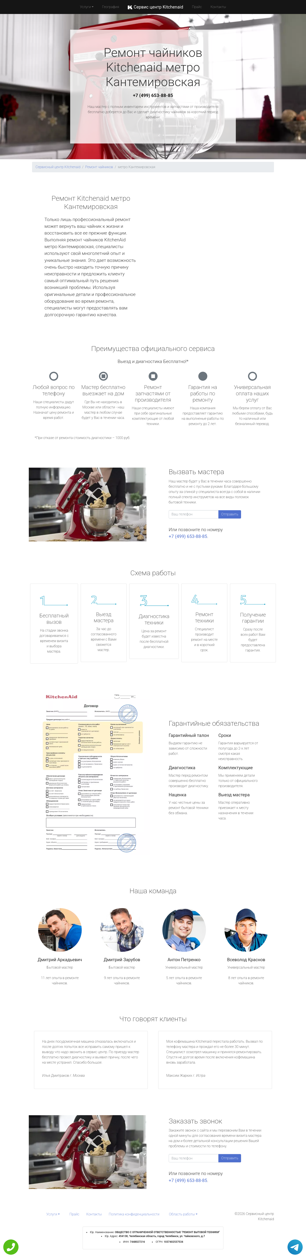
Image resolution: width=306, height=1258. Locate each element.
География (110, 7)
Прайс (197, 7)
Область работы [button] (182, 1214)
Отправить (229, 514)
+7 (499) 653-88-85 (153, 95)
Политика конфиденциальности (134, 1214)
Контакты (218, 7)
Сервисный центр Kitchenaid (58, 167)
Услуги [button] (85, 7)
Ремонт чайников (99, 167)
